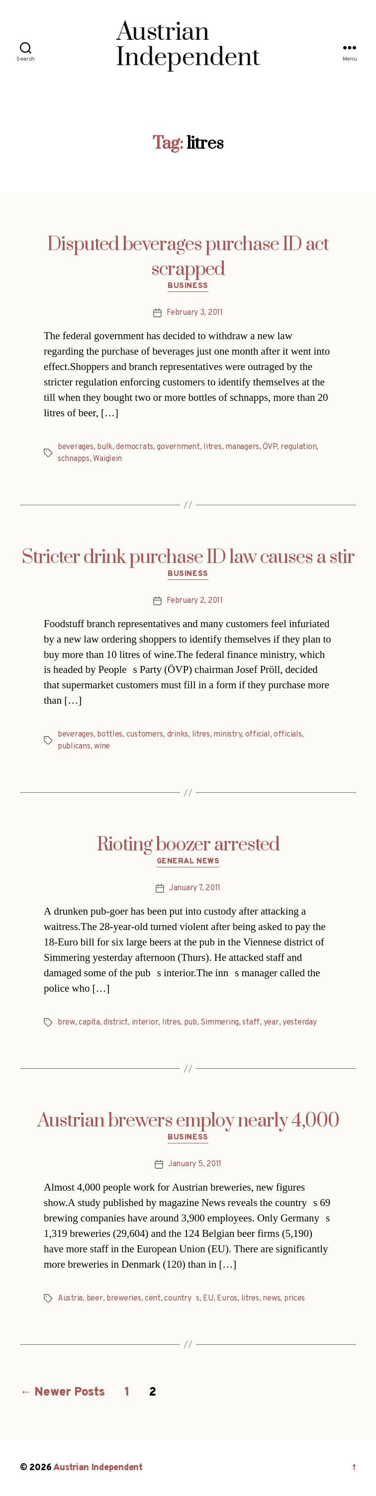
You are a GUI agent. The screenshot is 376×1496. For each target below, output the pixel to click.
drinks (177, 735)
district (115, 1023)
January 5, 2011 (194, 1164)
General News (188, 861)
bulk (104, 447)
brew (66, 1023)
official (257, 735)
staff (251, 1023)
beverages (76, 447)
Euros (227, 1299)
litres (212, 447)
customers (145, 735)
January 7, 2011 (194, 888)
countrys (181, 1299)
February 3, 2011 (195, 313)
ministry (227, 735)
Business (188, 286)
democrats (134, 447)
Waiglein (107, 459)
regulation (298, 447)
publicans (74, 746)
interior (145, 1023)
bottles (109, 735)
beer (95, 1299)
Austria (70, 1299)
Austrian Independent (98, 1468)
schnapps (74, 459)
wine (102, 746)
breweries (123, 1299)
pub (190, 1023)
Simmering (219, 1023)
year (271, 1023)
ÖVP (270, 447)
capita (89, 1023)
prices (294, 1299)
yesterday (299, 1023)
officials (288, 735)
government (178, 447)
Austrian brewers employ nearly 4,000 (188, 1121)
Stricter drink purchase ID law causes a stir (188, 557)
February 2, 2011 (195, 601)
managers (242, 447)
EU (208, 1299)
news (271, 1299)
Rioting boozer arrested (188, 845)
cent (153, 1299)
